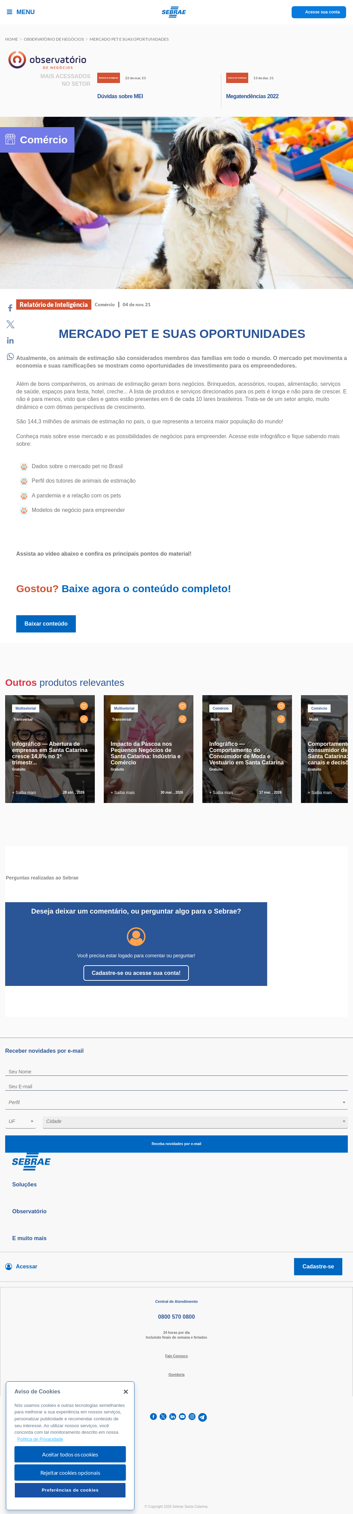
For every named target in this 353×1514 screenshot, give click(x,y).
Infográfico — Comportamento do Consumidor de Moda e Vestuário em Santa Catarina (246, 753)
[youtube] (182, 1417)
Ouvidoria (177, 1375)
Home (11, 39)
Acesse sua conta (322, 12)
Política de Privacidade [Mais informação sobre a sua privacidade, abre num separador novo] (40, 1439)
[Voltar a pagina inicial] (176, 12)
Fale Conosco (176, 1356)
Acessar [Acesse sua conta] (26, 1266)
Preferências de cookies (70, 1490)
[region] (70, 1446)
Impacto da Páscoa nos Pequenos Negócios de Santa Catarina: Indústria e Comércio (146, 753)
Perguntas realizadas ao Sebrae (42, 877)
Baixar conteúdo (46, 624)
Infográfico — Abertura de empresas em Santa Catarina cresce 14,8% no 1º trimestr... (50, 753)
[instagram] (192, 1417)
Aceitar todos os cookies (70, 1454)
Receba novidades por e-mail (176, 1144)
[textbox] (180, 1102)
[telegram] (202, 1417)
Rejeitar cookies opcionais (70, 1472)
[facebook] (153, 1417)
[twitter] (163, 1417)
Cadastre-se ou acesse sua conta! (136, 973)
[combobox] (176, 1104)
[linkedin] (172, 1417)
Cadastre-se (318, 1266)
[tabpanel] (51, 749)
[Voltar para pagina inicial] (176, 1162)
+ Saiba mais (24, 792)
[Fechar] (125, 1391)
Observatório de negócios (54, 39)
